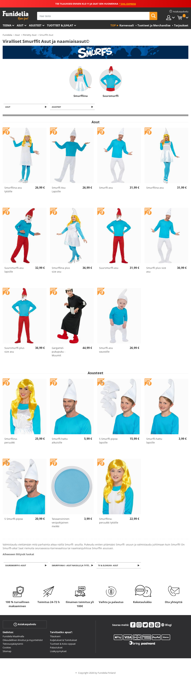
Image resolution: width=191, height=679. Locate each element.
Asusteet (35, 25)
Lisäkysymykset (58, 651)
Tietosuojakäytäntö (13, 644)
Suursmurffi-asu (108, 268)
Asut (20, 25)
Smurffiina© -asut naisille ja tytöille (72, 566)
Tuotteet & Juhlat (60, 25)
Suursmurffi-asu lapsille (14, 270)
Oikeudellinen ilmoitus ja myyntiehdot (23, 640)
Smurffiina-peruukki (11, 441)
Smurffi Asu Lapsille (59, 189)
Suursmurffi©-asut (16, 566)
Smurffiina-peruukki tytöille (108, 521)
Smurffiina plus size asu (61, 270)
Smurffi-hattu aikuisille (60, 441)
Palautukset (56, 648)
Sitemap (7, 651)
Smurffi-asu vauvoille (106, 350)
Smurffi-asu (106, 188)
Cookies (7, 648)
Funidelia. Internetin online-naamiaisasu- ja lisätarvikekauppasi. (15, 15)
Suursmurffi (111, 96)
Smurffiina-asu (155, 188)
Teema (7, 25)
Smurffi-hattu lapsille (154, 441)
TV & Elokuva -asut (109, 566)
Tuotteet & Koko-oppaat (63, 644)
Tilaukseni (55, 637)
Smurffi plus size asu (156, 270)
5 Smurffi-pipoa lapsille (108, 441)
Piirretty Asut (30, 34)
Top (113, 25)
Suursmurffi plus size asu (14, 350)
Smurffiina (81, 96)
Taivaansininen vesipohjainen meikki (60, 522)
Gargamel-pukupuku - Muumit (58, 352)
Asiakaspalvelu (25, 625)
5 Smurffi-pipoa (13, 519)
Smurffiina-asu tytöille (13, 189)
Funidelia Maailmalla (13, 637)
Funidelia (7, 34)
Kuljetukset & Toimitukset (63, 640)
